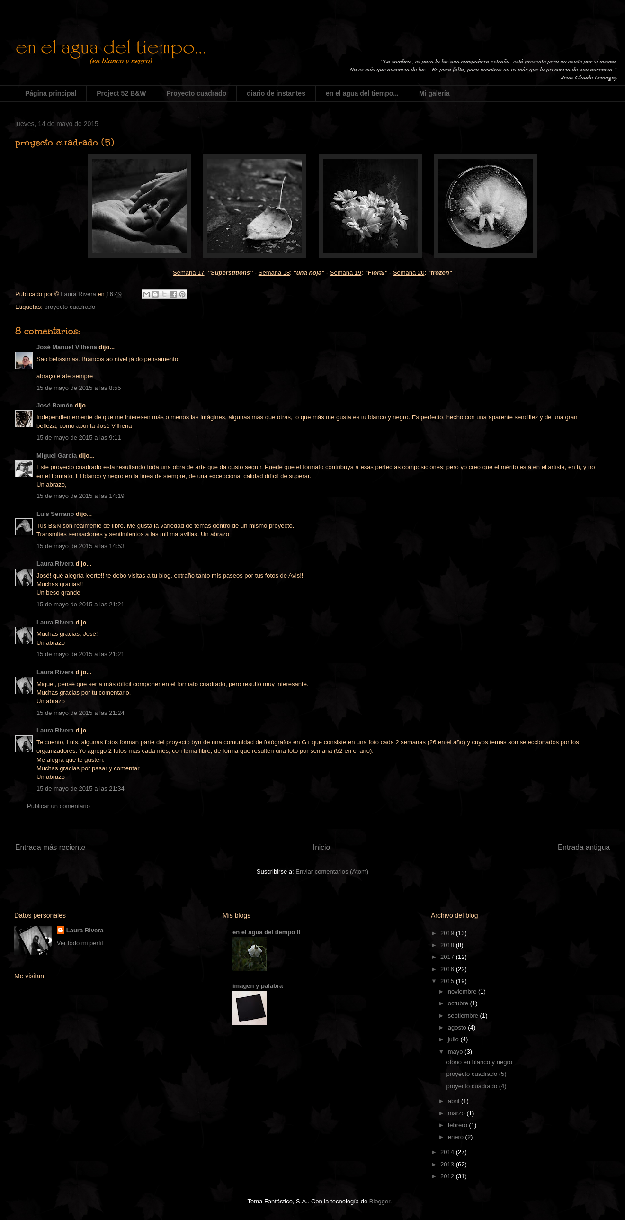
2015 (448, 981)
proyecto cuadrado (69, 306)
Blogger (379, 1201)
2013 (448, 1164)
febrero (458, 1125)
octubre (459, 1003)
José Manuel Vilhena (66, 347)
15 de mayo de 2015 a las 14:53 (80, 546)
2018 (448, 945)
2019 (448, 933)
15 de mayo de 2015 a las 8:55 (78, 387)
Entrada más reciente (50, 847)
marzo (457, 1113)
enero (456, 1136)
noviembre (463, 991)
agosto (458, 1027)
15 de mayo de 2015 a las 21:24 (80, 712)
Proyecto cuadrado (196, 93)
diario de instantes (276, 93)
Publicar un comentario (58, 806)
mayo (456, 1051)
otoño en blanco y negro (479, 1062)
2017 (448, 956)
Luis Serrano (55, 513)
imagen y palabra (257, 985)
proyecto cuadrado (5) (476, 1073)
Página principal (50, 93)
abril (454, 1100)
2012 (448, 1176)
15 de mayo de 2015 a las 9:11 (78, 437)
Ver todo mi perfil (80, 943)
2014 (448, 1152)
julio (454, 1039)
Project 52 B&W (121, 93)
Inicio (321, 847)
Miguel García (56, 455)
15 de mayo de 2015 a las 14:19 (80, 495)
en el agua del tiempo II (266, 932)
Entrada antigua (584, 847)
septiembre (464, 1015)
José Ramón (54, 405)
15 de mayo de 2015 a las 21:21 (80, 604)
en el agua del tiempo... (362, 93)
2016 (448, 969)
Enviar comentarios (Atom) (331, 871)
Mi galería (434, 93)
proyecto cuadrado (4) (476, 1086)
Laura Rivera (55, 563)
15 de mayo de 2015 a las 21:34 (80, 788)
